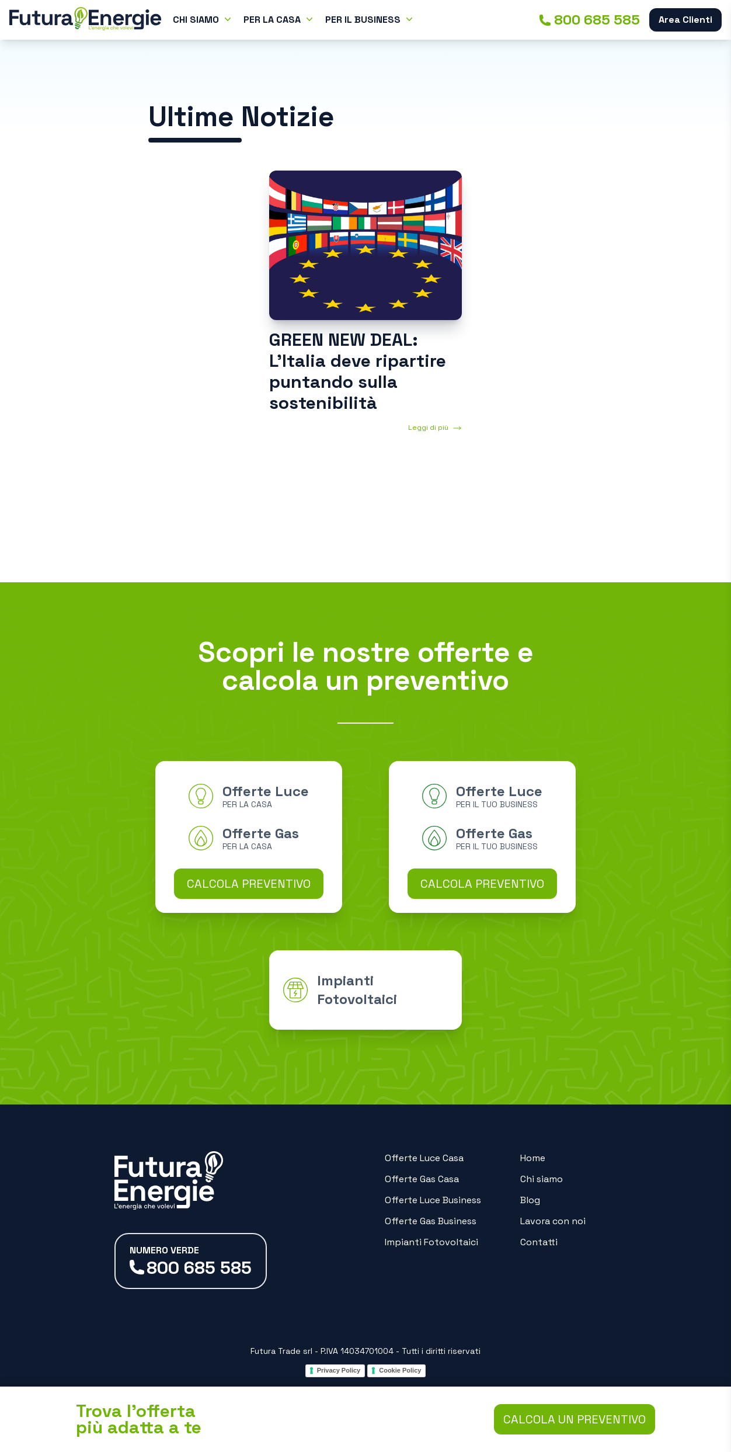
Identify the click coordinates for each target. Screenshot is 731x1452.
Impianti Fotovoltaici (431, 1242)
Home (532, 1158)
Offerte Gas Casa (422, 1179)
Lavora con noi (553, 1221)
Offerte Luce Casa (424, 1158)
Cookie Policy (400, 1370)
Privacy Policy (339, 1370)
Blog (530, 1200)
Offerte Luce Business (433, 1200)
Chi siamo (541, 1179)
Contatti (539, 1242)
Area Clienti (685, 19)
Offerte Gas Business (430, 1221)
